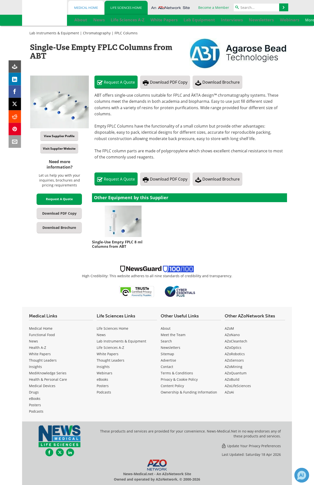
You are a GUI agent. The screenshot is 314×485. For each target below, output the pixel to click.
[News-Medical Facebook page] (49, 452)
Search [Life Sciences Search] (166, 341)
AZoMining (233, 366)
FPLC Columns (126, 33)
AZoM (229, 328)
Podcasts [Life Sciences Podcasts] (104, 392)
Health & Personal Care (48, 379)
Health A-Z (37, 347)
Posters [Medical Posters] (35, 405)
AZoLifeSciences (238, 385)
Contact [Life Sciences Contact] (167, 366)
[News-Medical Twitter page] (60, 452)
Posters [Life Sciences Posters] (103, 385)
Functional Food (42, 334)
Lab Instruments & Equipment (54, 33)
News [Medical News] (33, 341)
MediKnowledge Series (47, 373)
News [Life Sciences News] (101, 334)
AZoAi (229, 392)
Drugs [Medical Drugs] (34, 392)
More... (279, 19)
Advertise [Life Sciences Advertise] (168, 360)
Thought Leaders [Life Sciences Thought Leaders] (110, 360)
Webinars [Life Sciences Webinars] (104, 373)
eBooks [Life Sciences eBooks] (102, 379)
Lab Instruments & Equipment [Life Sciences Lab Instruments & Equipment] (121, 341)
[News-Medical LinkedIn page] (70, 452)
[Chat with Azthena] (301, 475)
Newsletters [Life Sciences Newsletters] (170, 347)
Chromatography (97, 33)
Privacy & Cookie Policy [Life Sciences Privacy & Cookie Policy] (179, 379)
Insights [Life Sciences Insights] (103, 366)
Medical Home (86, 7)
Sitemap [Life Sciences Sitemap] (167, 354)
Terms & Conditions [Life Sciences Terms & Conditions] (177, 373)
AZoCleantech (236, 341)
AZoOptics (233, 347)
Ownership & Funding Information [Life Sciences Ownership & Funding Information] (189, 392)
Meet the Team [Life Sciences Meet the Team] (173, 334)
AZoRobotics (235, 354)
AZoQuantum (236, 373)
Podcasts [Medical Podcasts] (36, 411)
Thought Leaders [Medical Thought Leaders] (43, 360)
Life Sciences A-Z (110, 347)
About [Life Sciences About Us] (165, 328)
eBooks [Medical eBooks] (34, 398)
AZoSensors (234, 360)
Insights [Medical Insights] (35, 366)
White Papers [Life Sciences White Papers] (107, 354)
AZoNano (232, 334)
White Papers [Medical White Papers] (40, 354)
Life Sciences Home (126, 7)
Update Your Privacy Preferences (251, 446)
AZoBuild (232, 379)
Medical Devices (42, 385)
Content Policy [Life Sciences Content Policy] (172, 385)
